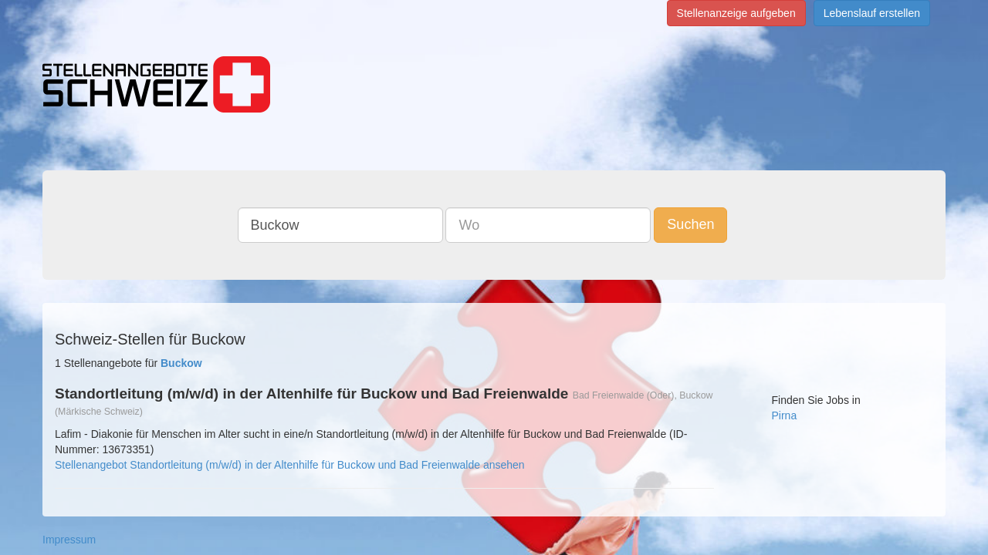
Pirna (784, 415)
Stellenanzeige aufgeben (736, 13)
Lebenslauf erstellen (872, 13)
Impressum (69, 539)
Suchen (702, 224)
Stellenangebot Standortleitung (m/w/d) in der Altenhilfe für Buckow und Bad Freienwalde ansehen (290, 465)
